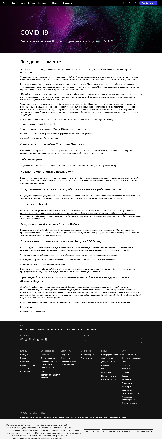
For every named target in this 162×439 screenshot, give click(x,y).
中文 (68, 329)
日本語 (41, 329)
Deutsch (32, 329)
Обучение (55, 3)
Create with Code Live (47, 230)
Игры (13, 3)
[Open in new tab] (36, 365)
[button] (148, 3)
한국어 (93, 329)
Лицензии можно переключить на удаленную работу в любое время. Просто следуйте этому (62, 165)
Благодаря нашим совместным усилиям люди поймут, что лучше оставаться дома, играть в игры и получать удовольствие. (75, 302)
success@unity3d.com (104, 180)
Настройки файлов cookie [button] (37, 420)
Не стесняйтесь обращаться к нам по (37, 150)
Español (75, 329)
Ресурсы (31, 3)
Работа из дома (32, 159)
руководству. (111, 165)
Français (49, 329)
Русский (85, 329)
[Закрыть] (151, 436)
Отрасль (21, 3)
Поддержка (67, 3)
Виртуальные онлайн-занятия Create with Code (50, 224)
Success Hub (132, 180)
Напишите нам (26, 307)
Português (60, 329)
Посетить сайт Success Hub (32, 312)
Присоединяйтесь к (29, 230)
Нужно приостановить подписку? (46, 171)
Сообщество (43, 3)
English (23, 329)
